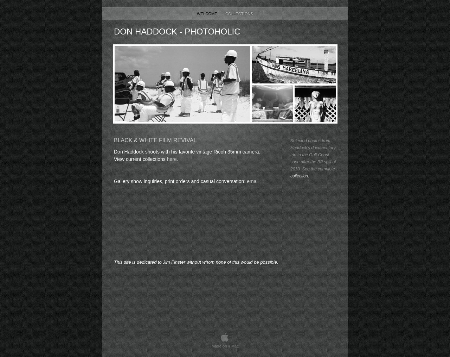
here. (172, 159)
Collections (239, 14)
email (252, 181)
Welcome (207, 14)
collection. (299, 176)
